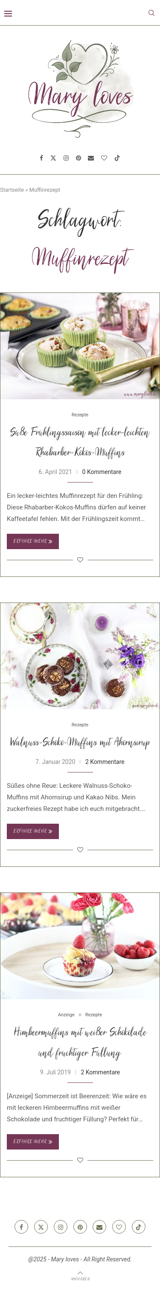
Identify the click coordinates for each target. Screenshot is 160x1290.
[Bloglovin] (104, 158)
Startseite (12, 190)
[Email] (91, 158)
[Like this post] (80, 559)
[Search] (151, 12)
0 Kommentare (102, 471)
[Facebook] (41, 158)
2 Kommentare (105, 761)
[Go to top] (80, 1279)
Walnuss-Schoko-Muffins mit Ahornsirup (80, 743)
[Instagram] (66, 158)
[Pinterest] (78, 158)
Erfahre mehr (32, 541)
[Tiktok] (117, 158)
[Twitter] (53, 158)
